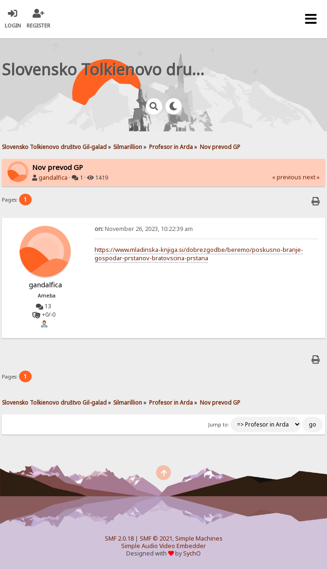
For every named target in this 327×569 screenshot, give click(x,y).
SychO (192, 553)
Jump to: (218, 424)
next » (311, 177)
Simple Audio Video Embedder (163, 546)
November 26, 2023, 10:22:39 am (144, 229)
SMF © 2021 (156, 538)
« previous (286, 177)
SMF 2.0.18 (119, 538)
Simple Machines (199, 538)
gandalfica (53, 178)
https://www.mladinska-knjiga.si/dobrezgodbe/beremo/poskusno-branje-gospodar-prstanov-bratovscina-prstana (199, 253)
